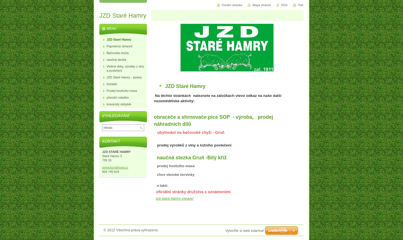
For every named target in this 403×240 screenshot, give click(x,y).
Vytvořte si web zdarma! (244, 231)
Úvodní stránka (232, 5)
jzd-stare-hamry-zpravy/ (174, 198)
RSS (284, 5)
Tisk (300, 5)
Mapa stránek (261, 5)
